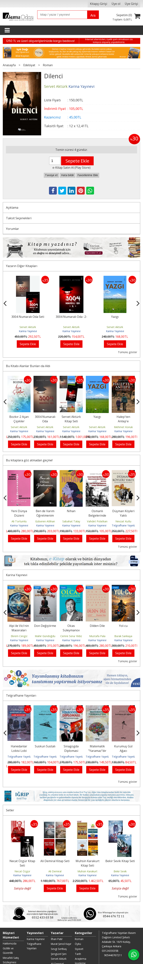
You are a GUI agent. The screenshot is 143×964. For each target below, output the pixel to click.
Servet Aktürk (28, 327)
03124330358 (110, 931)
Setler (10, 803)
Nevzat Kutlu (123, 521)
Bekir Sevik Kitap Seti (120, 854)
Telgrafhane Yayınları (124, 525)
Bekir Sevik (120, 864)
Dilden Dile (97, 626)
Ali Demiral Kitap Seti (54, 854)
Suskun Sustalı (45, 746)
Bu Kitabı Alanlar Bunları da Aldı (28, 366)
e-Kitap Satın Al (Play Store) (71, 168)
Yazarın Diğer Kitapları (21, 266)
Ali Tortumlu (19, 521)
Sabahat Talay (71, 521)
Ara (92, 15)
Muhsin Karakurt (87, 864)
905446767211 (113, 935)
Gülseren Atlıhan (45, 521)
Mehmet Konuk (123, 427)
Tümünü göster (127, 352)
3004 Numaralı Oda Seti (27, 317)
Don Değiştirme (45, 626)
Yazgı (115, 317)
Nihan (71, 511)
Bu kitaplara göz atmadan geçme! (29, 460)
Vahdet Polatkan (97, 521)
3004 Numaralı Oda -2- (71, 317)
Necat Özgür (22, 864)
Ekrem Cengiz (19, 636)
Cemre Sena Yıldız (71, 636)
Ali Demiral (54, 864)
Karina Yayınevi (28, 331)
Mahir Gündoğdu (45, 636)
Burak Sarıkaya (123, 636)
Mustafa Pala (97, 636)
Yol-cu (123, 626)
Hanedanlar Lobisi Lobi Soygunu (19, 750)
